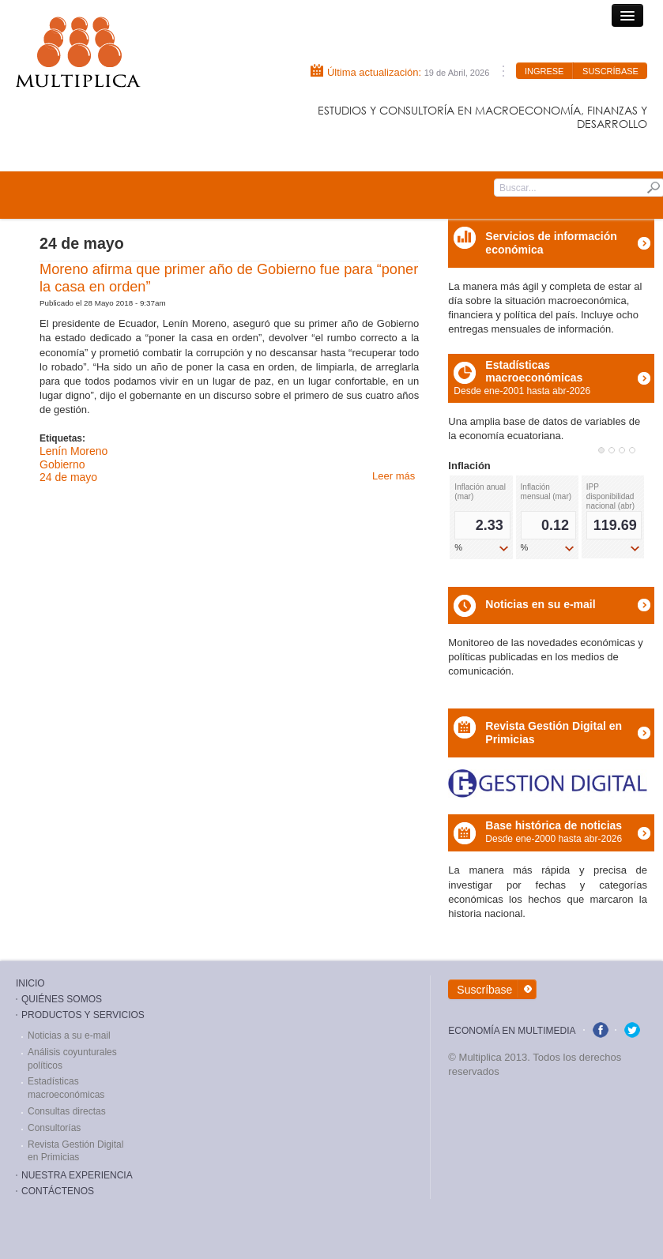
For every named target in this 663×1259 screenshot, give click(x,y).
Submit (653, 187)
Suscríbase (610, 71)
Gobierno (62, 464)
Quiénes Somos (61, 999)
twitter (632, 1030)
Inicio (30, 983)
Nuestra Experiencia (77, 1175)
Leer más (393, 476)
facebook (600, 1030)
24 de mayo (68, 477)
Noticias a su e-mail (69, 1035)
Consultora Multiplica (78, 52)
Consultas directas (67, 1111)
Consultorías (54, 1127)
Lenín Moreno (73, 451)
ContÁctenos (57, 1191)
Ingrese (544, 71)
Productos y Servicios (83, 1014)
